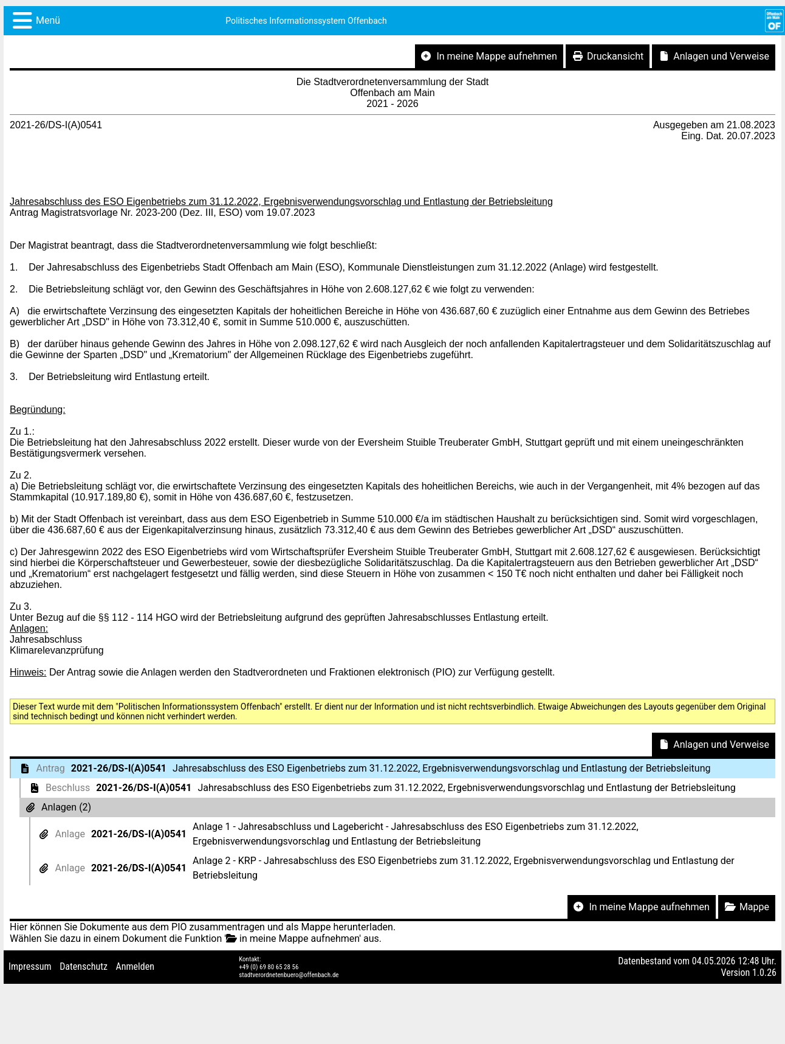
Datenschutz (84, 966)
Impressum (30, 966)
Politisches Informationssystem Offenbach (306, 21)
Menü (48, 20)
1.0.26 (764, 972)
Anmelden (135, 966)
